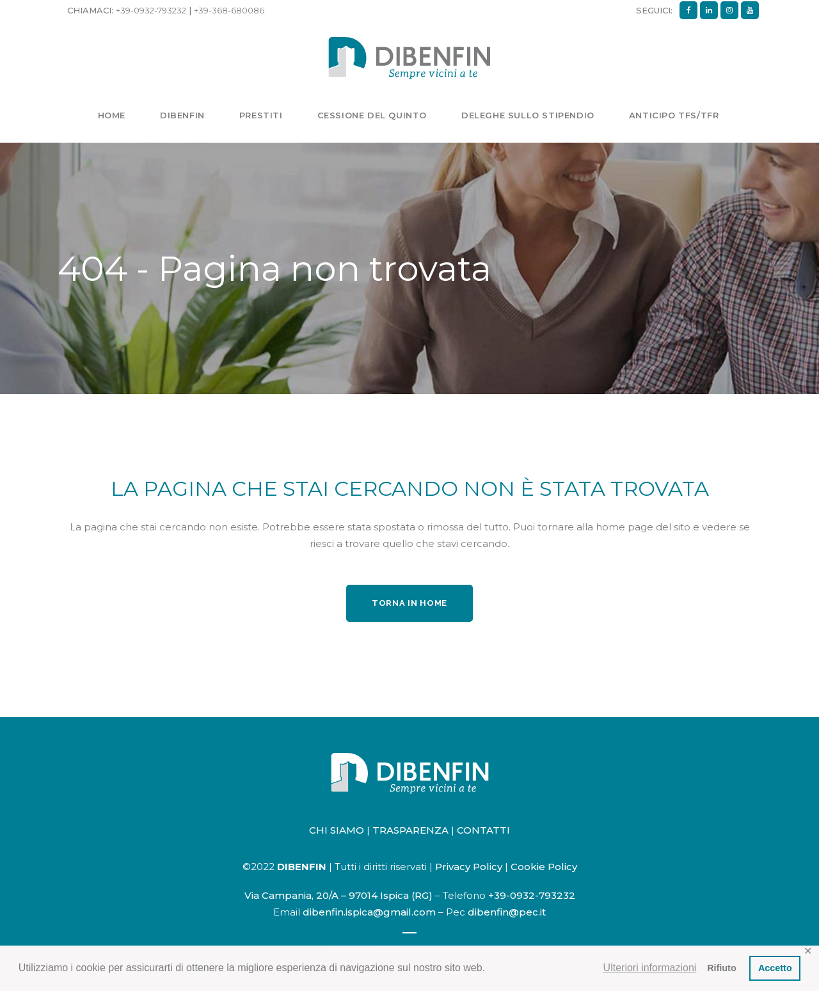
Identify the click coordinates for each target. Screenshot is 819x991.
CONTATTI (483, 830)
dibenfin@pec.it (507, 912)
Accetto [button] (775, 968)
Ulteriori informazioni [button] (650, 967)
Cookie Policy (544, 866)
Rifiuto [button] (721, 968)
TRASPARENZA (410, 830)
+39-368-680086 (229, 10)
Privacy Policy (468, 866)
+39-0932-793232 (151, 10)
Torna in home (409, 603)
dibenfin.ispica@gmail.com (369, 912)
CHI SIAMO (336, 830)
